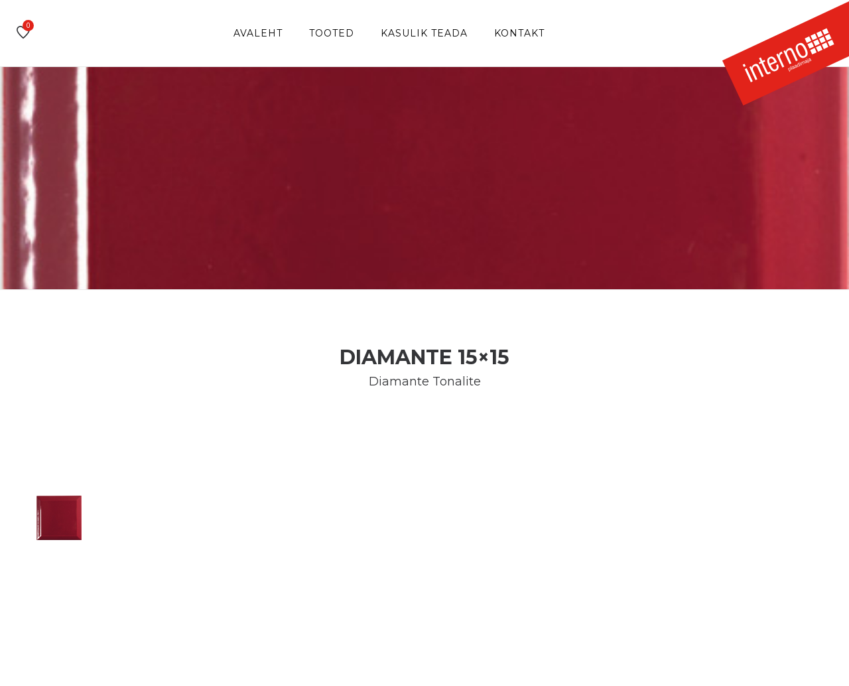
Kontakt (519, 33)
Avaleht (258, 33)
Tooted (331, 33)
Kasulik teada (424, 33)
